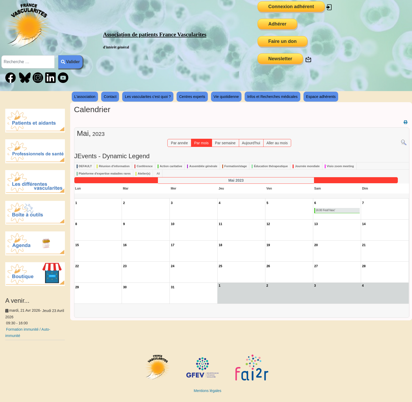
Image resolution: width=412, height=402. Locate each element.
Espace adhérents (321, 97)
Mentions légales (207, 391)
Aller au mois (277, 143)
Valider (70, 61)
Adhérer (277, 24)
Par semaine (225, 143)
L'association (85, 97)
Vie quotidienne (226, 97)
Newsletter (280, 58)
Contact (110, 97)
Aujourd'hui (251, 143)
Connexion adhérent (291, 6)
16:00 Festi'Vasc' (325, 210)
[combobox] (28, 61)
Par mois (201, 143)
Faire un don (282, 41)
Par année (179, 143)
